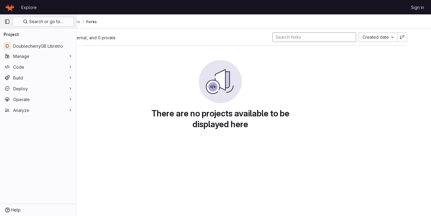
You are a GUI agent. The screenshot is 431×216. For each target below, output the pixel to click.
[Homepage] (9, 7)
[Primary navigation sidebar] (7, 21)
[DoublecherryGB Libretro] (38, 46)
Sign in (417, 7)
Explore (29, 7)
